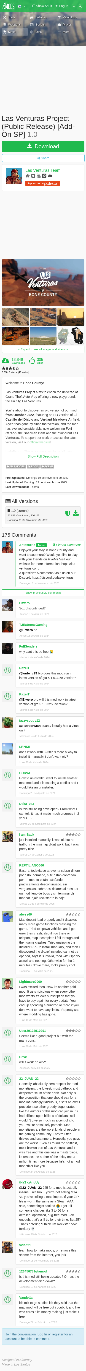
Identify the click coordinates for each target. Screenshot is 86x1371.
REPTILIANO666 (31, 865)
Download (43, 146)
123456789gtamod (33, 1271)
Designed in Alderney (17, 1360)
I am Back (26, 834)
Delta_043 (26, 804)
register (57, 1334)
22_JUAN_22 (29, 1078)
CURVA (24, 773)
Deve (23, 1057)
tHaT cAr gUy (29, 1182)
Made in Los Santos (16, 1364)
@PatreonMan (30, 726)
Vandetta (25, 1297)
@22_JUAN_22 (30, 1187)
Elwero (24, 603)
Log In (42, 1334)
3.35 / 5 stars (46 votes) (15, 372)
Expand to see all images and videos (43, 349)
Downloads (18, 363)
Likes (40, 363)
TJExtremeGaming (33, 625)
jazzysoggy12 (29, 720)
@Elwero (26, 630)
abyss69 (25, 914)
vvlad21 (25, 1245)
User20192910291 (32, 1031)
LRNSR (24, 747)
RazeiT (24, 668)
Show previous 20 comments (43, 592)
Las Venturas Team (43, 170)
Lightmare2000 (30, 981)
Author (41, 545)
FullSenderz (28, 646)
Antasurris (27, 545)
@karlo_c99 (28, 673)
